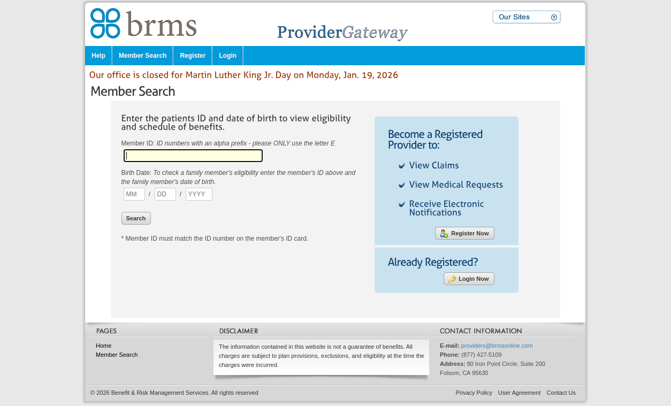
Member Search (117, 354)
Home (103, 345)
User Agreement (519, 392)
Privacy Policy (474, 392)
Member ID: (228, 143)
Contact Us (561, 392)
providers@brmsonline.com (497, 345)
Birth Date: (238, 177)
